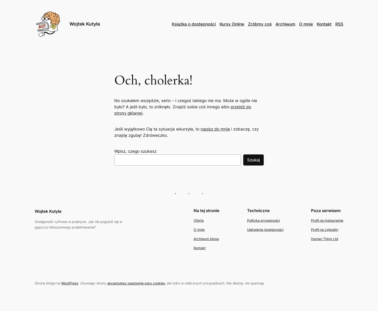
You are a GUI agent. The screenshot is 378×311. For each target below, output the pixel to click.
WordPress (69, 283)
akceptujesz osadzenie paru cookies (136, 283)
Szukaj (253, 160)
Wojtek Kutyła (84, 24)
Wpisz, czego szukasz (135, 151)
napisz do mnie (215, 129)
